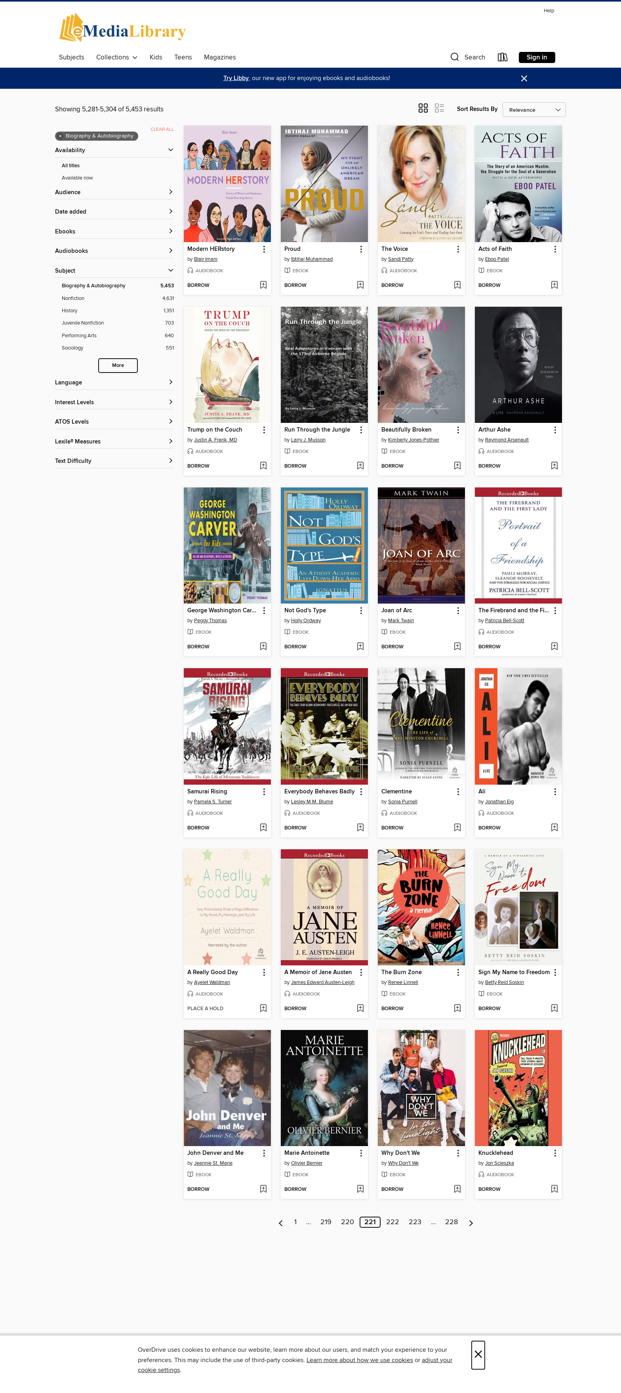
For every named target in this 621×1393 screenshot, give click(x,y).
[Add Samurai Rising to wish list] (263, 828)
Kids (156, 57)
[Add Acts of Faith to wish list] (554, 286)
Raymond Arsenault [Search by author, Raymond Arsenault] (507, 440)
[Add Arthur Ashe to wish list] (554, 466)
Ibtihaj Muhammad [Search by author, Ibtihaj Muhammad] (312, 259)
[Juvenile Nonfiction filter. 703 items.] (118, 323)
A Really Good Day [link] (212, 972)
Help (549, 11)
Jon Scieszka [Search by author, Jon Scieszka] (499, 1163)
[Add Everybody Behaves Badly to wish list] (360, 828)
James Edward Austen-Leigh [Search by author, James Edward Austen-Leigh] (322, 982)
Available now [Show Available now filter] (77, 178)
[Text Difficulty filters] (114, 461)
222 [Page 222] (392, 1222)
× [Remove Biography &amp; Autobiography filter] (60, 136)
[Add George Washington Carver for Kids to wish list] (263, 647)
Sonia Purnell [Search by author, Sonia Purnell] (402, 802)
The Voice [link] (394, 249)
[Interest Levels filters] (114, 403)
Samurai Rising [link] (207, 791)
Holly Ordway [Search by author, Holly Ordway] (306, 620)
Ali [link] (482, 791)
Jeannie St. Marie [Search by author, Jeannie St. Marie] (213, 1163)
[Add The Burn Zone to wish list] (457, 1009)
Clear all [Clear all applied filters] (162, 129)
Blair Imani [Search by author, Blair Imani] (205, 259)
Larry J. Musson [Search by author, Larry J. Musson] (308, 440)
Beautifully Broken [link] (406, 430)
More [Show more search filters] (118, 365)
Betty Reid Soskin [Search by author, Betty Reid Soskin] (504, 982)
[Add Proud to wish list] (360, 286)
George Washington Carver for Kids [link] (223, 610)
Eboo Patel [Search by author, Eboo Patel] (497, 259)
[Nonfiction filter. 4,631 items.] (118, 298)
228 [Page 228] (451, 1222)
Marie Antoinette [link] (307, 1153)
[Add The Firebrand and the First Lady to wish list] (554, 647)
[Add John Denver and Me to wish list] (263, 1190)
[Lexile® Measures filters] (114, 442)
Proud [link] (292, 249)
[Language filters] (114, 383)
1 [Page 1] (295, 1222)
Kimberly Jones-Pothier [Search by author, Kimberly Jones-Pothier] (413, 440)
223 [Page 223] (415, 1222)
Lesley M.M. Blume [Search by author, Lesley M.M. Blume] (312, 802)
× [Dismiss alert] (524, 79)
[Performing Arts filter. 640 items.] (118, 336)
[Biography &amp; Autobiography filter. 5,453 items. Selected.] (118, 286)
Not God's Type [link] (305, 610)
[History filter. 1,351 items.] (118, 311)
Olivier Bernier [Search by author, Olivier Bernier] (306, 1163)
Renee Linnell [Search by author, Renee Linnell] (403, 982)
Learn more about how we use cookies (360, 1360)
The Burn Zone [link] (401, 972)
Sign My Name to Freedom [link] (514, 972)
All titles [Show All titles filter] (71, 165)
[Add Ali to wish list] (554, 828)
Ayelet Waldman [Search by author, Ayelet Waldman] (212, 982)
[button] (467, 59)
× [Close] (478, 1355)
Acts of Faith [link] (495, 249)
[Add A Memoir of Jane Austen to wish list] (360, 1009)
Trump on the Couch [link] (214, 430)
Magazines (220, 57)
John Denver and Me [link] (215, 1153)
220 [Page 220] (347, 1222)
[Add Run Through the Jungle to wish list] (360, 466)
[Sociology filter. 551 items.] (118, 348)
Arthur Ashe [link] (494, 430)
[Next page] (471, 1222)
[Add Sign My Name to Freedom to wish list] (554, 1009)
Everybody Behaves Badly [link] (319, 791)
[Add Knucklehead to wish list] (554, 1190)
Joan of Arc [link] (396, 610)
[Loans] (503, 59)
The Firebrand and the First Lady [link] (514, 610)
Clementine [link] (396, 791)
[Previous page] (281, 1222)
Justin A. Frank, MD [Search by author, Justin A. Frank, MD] (215, 440)
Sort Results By (477, 109)
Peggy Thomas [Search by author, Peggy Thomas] (210, 620)
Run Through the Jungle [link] (317, 430)
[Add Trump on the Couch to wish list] (263, 466)
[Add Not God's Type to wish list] (360, 647)
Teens (183, 57)
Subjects (71, 57)
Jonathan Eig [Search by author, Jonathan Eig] (499, 802)
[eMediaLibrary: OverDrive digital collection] (124, 27)
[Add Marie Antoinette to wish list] (360, 1190)
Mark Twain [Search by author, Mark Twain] (401, 620)
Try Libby (236, 78)
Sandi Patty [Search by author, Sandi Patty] (400, 259)
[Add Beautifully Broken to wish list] (457, 466)
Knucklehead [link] (495, 1153)
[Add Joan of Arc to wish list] (457, 647)
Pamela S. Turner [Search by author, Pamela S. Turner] (213, 802)
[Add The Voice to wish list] (457, 286)
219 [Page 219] (325, 1222)
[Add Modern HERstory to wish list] (263, 286)
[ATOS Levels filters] (114, 422)
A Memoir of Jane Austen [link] (318, 972)
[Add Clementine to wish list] (457, 828)
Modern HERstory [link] (211, 249)
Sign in (537, 57)
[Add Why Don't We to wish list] (457, 1190)
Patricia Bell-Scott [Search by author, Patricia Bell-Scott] (504, 620)
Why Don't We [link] (400, 1153)
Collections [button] (117, 57)
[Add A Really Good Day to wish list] (263, 1009)
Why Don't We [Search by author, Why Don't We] (403, 1163)
